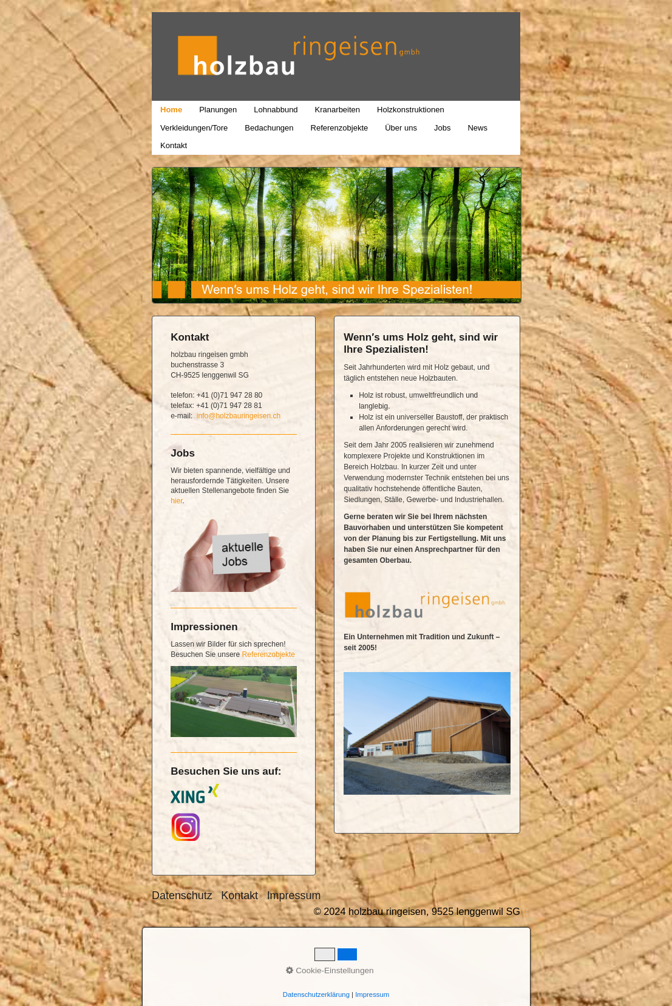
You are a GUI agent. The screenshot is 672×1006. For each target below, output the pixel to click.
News (477, 127)
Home (171, 109)
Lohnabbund (275, 109)
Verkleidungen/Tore (194, 127)
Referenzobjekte (339, 127)
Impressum (294, 895)
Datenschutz (182, 895)
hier (176, 501)
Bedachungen (269, 127)
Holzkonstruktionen (410, 109)
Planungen (218, 109)
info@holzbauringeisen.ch (238, 416)
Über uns (401, 127)
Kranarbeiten (337, 109)
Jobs (442, 127)
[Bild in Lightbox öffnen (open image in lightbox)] (427, 733)
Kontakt (173, 145)
